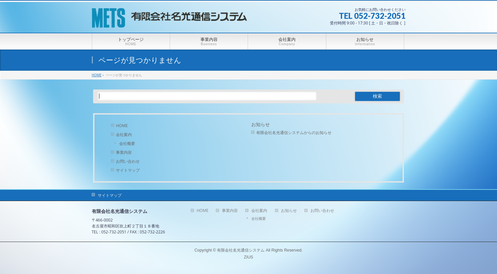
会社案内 (124, 134)
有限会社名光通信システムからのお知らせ (294, 132)
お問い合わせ (128, 161)
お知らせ (260, 124)
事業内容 (124, 152)
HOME (122, 125)
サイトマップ (128, 170)
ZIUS (248, 257)
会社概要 (127, 143)
